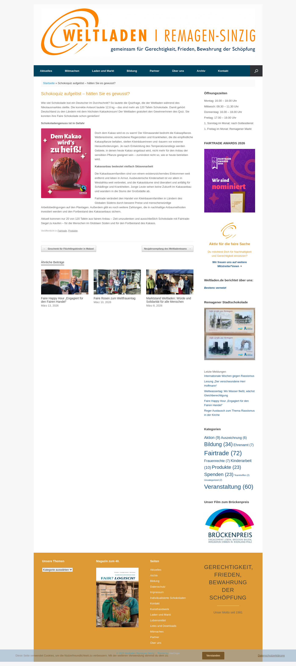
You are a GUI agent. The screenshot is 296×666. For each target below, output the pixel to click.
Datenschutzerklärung (271, 655)
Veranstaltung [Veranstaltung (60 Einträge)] (228, 486)
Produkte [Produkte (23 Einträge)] (226, 467)
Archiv (201, 70)
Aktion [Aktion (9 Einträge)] (212, 438)
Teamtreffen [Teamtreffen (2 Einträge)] (242, 475)
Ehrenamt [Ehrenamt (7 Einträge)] (243, 445)
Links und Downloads (163, 625)
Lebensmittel (158, 620)
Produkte (73, 230)
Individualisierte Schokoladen (168, 597)
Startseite (49, 83)
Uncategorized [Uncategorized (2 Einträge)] (213, 480)
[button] (256, 70)
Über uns (178, 70)
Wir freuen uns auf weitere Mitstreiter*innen (229, 264)
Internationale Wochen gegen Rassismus (229, 375)
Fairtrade (62, 230)
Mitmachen (72, 70)
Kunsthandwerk (159, 609)
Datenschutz (157, 586)
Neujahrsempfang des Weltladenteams (167, 249)
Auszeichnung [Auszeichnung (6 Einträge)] (234, 438)
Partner (155, 70)
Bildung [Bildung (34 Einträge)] (218, 444)
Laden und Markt (103, 70)
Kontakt (223, 70)
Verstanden (213, 655)
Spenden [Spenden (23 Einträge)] (218, 474)
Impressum (157, 592)
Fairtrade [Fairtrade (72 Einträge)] (223, 453)
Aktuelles (46, 70)
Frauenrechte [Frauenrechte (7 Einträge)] (217, 461)
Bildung (132, 70)
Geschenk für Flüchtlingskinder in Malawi (68, 249)
